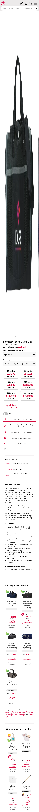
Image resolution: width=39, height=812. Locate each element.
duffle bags (21, 713)
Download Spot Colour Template (21, 419)
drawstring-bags (10, 713)
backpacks (29, 713)
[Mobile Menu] (35, 3)
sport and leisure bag (19, 711)
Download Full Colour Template (21, 432)
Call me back (21, 444)
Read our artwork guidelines (21, 438)
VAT (10, 414)
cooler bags (9, 715)
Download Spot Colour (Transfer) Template (21, 426)
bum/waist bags (19, 715)
